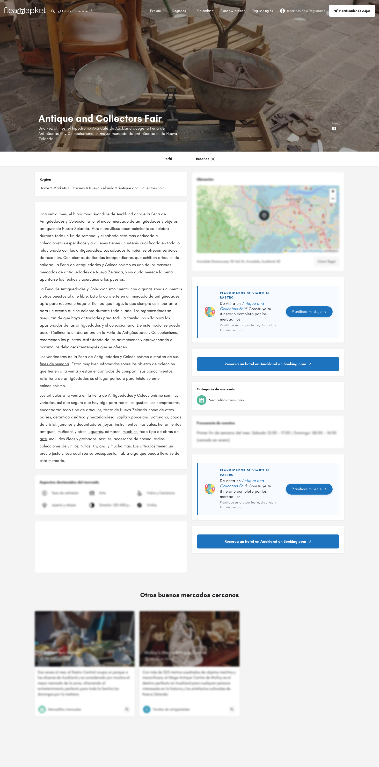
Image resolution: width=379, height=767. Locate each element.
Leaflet (290, 251)
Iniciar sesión (295, 11)
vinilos (73, 446)
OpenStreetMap (312, 251)
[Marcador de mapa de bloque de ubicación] (264, 215)
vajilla (122, 417)
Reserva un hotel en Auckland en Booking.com (265, 364)
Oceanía (78, 188)
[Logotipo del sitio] (25, 10)
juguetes (95, 431)
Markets (59, 188)
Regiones (179, 11)
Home (44, 188)
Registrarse (317, 11)
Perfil (168, 159)
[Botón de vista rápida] (127, 709)
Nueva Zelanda (101, 188)
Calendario (205, 11)
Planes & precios (233, 11)
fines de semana (54, 363)
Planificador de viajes (352, 11)
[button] (268, 219)
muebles (130, 431)
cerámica (61, 417)
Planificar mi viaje (309, 311)
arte (43, 438)
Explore (155, 11)
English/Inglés (262, 11)
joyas (108, 424)
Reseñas (205, 159)
